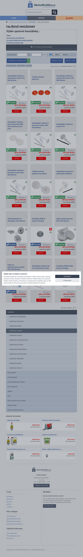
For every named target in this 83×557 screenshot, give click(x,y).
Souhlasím (67, 276)
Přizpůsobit (67, 280)
